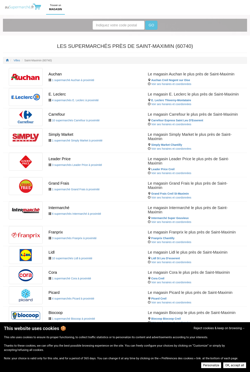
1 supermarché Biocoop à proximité (73, 318)
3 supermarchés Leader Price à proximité (77, 164)
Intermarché (58, 208)
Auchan (55, 74)
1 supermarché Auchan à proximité (73, 80)
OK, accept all (234, 365)
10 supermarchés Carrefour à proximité (76, 120)
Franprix (55, 232)
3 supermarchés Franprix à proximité (74, 238)
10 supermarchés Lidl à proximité (72, 258)
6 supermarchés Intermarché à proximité (76, 213)
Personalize (211, 365)
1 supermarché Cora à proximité (71, 278)
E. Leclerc (57, 94)
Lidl (51, 252)
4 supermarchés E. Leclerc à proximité (75, 100)
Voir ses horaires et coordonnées (171, 84)
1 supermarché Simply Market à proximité (77, 140)
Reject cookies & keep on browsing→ (219, 328)
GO (151, 25)
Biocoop (55, 312)
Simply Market (60, 134)
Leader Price (59, 159)
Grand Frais (58, 183)
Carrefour (56, 114)
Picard (54, 292)
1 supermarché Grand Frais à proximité (76, 189)
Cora (52, 272)
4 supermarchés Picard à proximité (73, 298)
